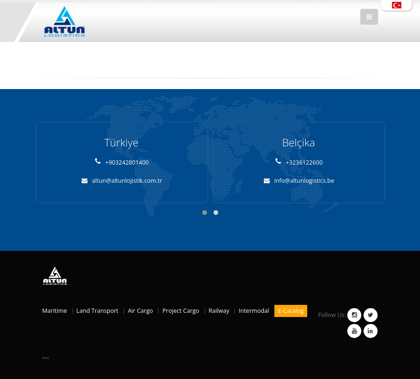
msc (45, 357)
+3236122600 (299, 162)
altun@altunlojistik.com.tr (121, 181)
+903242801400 (121, 162)
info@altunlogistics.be (298, 181)
